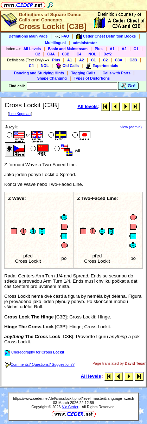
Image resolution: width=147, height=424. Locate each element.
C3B (65, 54)
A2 (124, 49)
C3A (51, 54)
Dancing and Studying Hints (39, 73)
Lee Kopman (19, 114)
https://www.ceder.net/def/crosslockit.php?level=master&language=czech (73, 398)
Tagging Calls (83, 73)
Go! (128, 86)
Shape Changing (52, 78)
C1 (136, 49)
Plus (99, 49)
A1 (112, 49)
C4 (79, 54)
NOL (93, 54)
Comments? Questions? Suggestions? (40, 364)
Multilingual (55, 43)
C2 (38, 54)
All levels (87, 106)
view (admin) (131, 127)
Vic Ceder (70, 407)
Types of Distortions (92, 78)
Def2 (107, 54)
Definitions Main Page (28, 36)
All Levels (32, 49)
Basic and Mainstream (68, 49)
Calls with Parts (116, 73)
